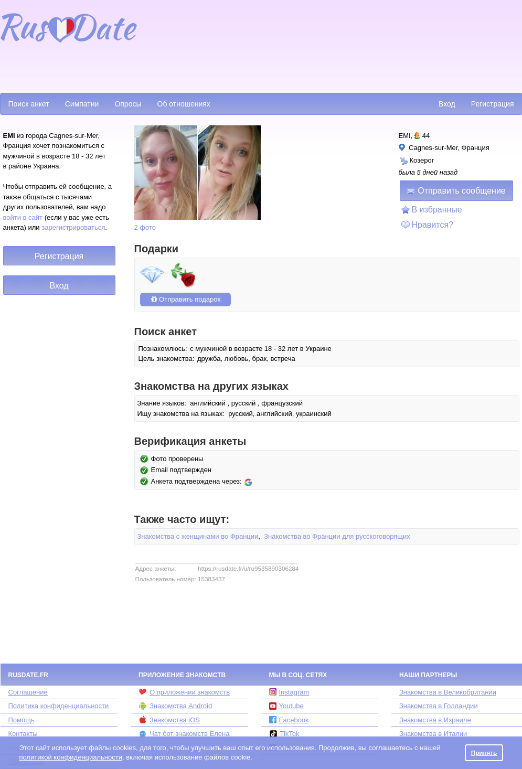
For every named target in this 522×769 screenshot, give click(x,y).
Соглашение (28, 692)
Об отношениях (183, 104)
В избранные (437, 209)
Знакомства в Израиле (435, 720)
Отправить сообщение (456, 190)
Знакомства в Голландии (438, 706)
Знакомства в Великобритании (447, 692)
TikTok (284, 734)
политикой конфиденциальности (70, 757)
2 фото (145, 227)
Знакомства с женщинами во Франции (198, 536)
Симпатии (82, 104)
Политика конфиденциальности (58, 706)
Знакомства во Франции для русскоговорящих (337, 536)
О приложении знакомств (184, 692)
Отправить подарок (186, 299)
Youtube (286, 706)
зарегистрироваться (73, 227)
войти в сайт (23, 217)
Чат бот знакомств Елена (184, 734)
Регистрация (492, 104)
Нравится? (433, 224)
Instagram (289, 692)
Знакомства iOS (169, 719)
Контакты (23, 734)
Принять (484, 752)
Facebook (289, 720)
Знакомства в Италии (433, 734)
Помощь (21, 720)
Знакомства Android (175, 706)
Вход (447, 104)
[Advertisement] (190, 45)
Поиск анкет (28, 104)
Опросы (127, 104)
